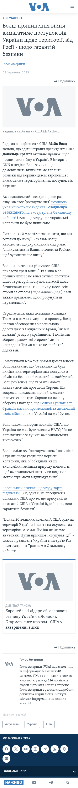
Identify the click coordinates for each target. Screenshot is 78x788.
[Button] (65, 81)
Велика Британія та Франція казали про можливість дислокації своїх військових (38, 408)
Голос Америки (13, 64)
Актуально (12, 18)
